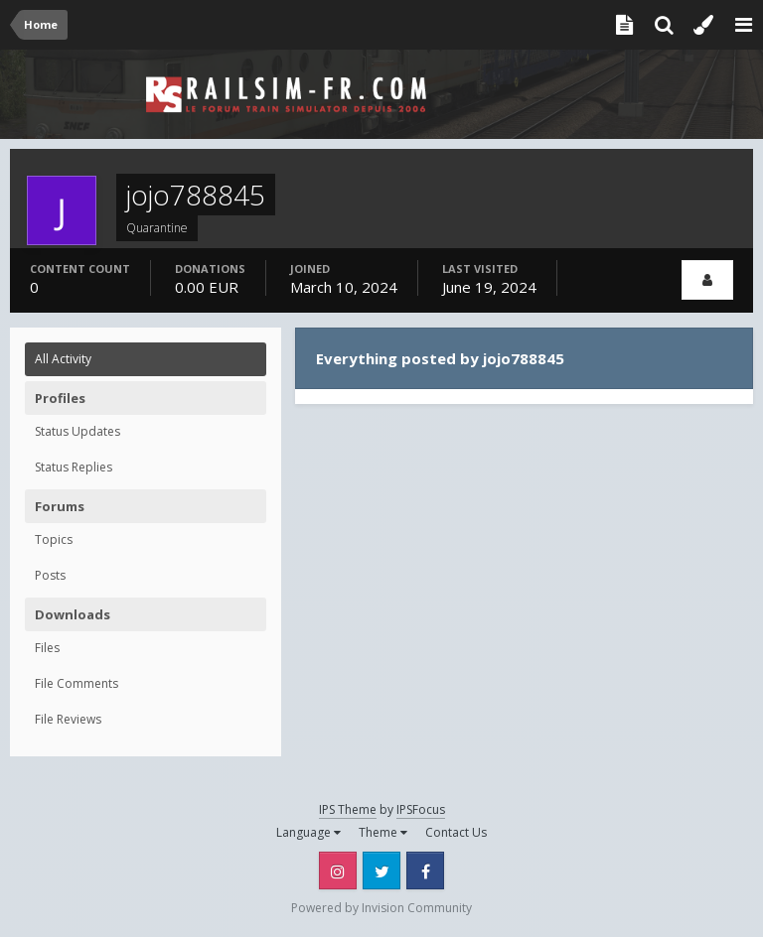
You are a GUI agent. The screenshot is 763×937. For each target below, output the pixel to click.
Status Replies (73, 467)
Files (47, 647)
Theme (383, 832)
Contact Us (456, 832)
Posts (50, 575)
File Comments (76, 683)
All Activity (63, 358)
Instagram (338, 870)
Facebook (425, 870)
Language (308, 832)
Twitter (381, 870)
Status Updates (77, 431)
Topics (54, 539)
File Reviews (68, 719)
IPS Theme (348, 809)
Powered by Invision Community (381, 907)
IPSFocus (420, 809)
